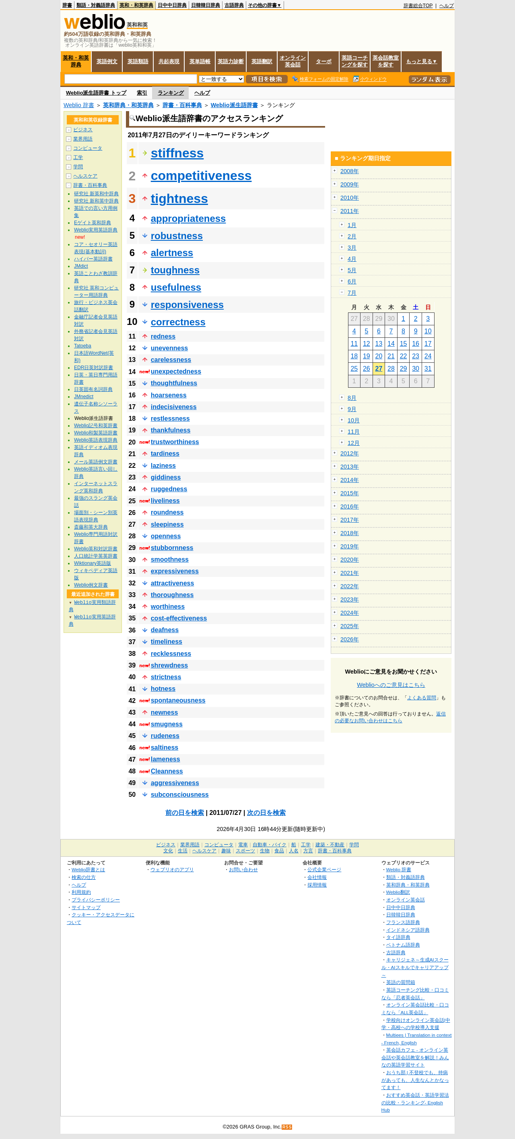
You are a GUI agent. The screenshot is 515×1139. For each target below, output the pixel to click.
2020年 (349, 559)
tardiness (165, 453)
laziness (163, 465)
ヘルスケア (85, 176)
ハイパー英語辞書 (93, 259)
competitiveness (201, 175)
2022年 (349, 586)
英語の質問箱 (400, 982)
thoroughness (172, 594)
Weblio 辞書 (79, 105)
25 (354, 368)
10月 (354, 420)
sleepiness (167, 524)
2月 (352, 236)
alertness (172, 252)
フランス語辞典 (403, 922)
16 (415, 343)
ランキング (171, 93)
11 (354, 343)
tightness (179, 198)
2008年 (349, 171)
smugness (167, 724)
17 (428, 343)
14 (391, 343)
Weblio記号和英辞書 (95, 425)
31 (428, 368)
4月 (352, 259)
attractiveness (172, 583)
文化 (168, 850)
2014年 (349, 480)
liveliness (165, 500)
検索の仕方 (84, 877)
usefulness (176, 287)
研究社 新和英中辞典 (96, 201)
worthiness (168, 606)
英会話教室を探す (386, 61)
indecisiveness (174, 406)
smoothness (170, 559)
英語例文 (107, 61)
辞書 (67, 5)
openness (166, 536)
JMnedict (83, 396)
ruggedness (169, 489)
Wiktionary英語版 (92, 563)
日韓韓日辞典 (205, 5)
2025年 (349, 626)
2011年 (349, 211)
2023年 (349, 599)
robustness (177, 235)
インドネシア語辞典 (408, 929)
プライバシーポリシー (96, 899)
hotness (163, 688)
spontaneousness (178, 700)
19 (366, 356)
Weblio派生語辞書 (234, 105)
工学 (78, 157)
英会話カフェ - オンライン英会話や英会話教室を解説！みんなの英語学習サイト (415, 1057)
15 (403, 343)
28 (391, 368)
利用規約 (81, 892)
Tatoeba (82, 346)
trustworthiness (175, 441)
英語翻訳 (261, 61)
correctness (178, 321)
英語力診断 (231, 61)
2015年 (349, 493)
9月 (352, 409)
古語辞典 (234, 5)
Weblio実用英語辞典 (95, 230)
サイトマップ (86, 907)
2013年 (349, 466)
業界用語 (83, 139)
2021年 (349, 573)
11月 (354, 431)
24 (428, 356)
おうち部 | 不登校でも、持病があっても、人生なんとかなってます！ (415, 1080)
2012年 (349, 453)
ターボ (324, 61)
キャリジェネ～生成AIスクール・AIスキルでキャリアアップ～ (415, 967)
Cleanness (167, 771)
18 (354, 356)
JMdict (81, 266)
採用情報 (317, 884)
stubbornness (172, 547)
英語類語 (138, 61)
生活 (182, 850)
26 (366, 368)
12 (366, 343)
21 (391, 356)
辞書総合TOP (418, 5)
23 (415, 356)
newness (164, 712)
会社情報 (317, 877)
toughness (175, 270)
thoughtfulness (174, 383)
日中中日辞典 (172, 5)
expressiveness (175, 571)
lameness (165, 759)
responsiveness (187, 304)
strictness (166, 677)
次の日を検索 (266, 812)
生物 (265, 850)
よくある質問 (421, 698)
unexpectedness (176, 371)
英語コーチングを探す (355, 61)
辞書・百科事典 (182, 105)
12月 (354, 443)
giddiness (166, 477)
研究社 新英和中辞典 (96, 193)
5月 (352, 270)
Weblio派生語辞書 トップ (96, 93)
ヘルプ (446, 5)
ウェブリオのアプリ (172, 869)
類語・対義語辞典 (95, 5)
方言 (308, 850)
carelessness (171, 359)
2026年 (349, 639)
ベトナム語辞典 (403, 944)
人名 (294, 850)
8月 (352, 398)
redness (163, 336)
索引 (142, 93)
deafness (165, 629)
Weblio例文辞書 (91, 585)
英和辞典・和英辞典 (128, 105)
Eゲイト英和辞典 (92, 222)
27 (379, 368)
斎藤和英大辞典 (91, 527)
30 (415, 368)
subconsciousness (180, 794)
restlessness (170, 418)
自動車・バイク (269, 844)
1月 (352, 225)
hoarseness (169, 395)
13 (379, 343)
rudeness (165, 735)
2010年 (349, 197)
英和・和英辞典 (136, 5)
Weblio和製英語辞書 (95, 433)
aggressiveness (175, 782)
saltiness (164, 747)
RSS (287, 1127)
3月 (352, 247)
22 (403, 356)
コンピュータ (87, 148)
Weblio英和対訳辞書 (95, 549)
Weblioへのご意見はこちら (391, 685)
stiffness (177, 153)
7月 (352, 292)
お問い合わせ (243, 869)
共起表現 (169, 61)
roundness (167, 512)
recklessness (171, 653)
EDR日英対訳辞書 (93, 367)
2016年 (349, 506)
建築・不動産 (329, 844)
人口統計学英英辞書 (95, 556)
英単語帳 (200, 61)
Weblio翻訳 (398, 892)
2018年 (349, 533)
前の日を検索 (184, 812)
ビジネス (83, 129)
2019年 (349, 546)
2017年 (349, 520)
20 (379, 356)
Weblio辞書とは (88, 869)
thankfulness (171, 430)
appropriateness (188, 218)
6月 (352, 281)
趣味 (226, 850)
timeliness (166, 641)
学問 (78, 167)
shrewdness (169, 665)
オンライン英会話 (293, 61)
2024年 (349, 613)
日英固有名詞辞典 (93, 389)
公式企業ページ (324, 869)
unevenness (169, 348)
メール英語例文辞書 (95, 462)
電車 (243, 844)
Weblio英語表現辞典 (95, 440)
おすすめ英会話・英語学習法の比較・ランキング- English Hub (415, 1102)
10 (428, 331)
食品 (279, 850)
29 (403, 368)
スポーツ (245, 850)
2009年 (349, 184)
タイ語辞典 (398, 937)
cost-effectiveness (179, 618)
